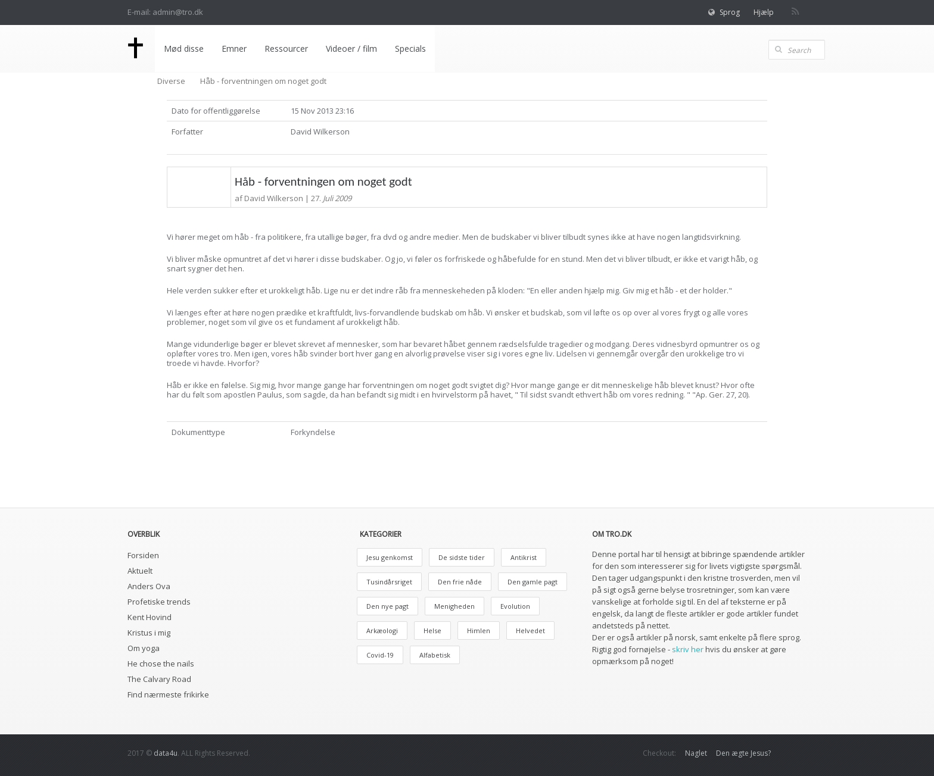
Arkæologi (382, 630)
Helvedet (530, 630)
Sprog (730, 12)
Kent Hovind (149, 617)
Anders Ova (148, 586)
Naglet (696, 753)
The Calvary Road (159, 679)
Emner (234, 48)
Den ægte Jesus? (743, 753)
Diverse (171, 81)
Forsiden (143, 555)
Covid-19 (380, 654)
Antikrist (523, 557)
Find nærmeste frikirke (168, 694)
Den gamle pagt (533, 581)
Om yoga (143, 648)
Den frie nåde (460, 581)
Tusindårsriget (389, 581)
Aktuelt (139, 570)
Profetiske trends (159, 601)
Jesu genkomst (389, 557)
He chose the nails (160, 663)
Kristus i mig (148, 632)
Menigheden (454, 606)
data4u (166, 753)
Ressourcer (286, 48)
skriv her (687, 649)
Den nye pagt (387, 606)
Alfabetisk (434, 654)
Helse (432, 630)
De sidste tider (461, 557)
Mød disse (184, 48)
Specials (410, 48)
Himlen (478, 630)
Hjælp (764, 12)
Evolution (515, 606)
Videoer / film (351, 48)
